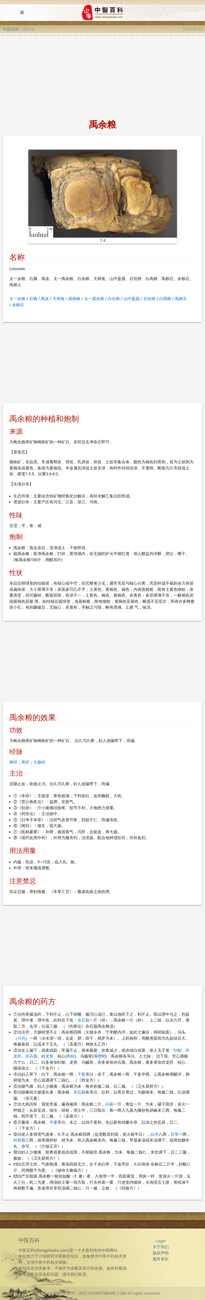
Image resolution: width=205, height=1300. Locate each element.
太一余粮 (17, 298)
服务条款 (161, 1259)
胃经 (25, 762)
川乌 (21, 1038)
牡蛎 (178, 1050)
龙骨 (49, 1056)
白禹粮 (165, 298)
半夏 (53, 1122)
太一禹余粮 (94, 298)
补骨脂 (19, 1140)
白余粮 (114, 298)
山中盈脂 (132, 298)
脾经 (13, 762)
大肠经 (39, 762)
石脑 (33, 298)
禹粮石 (181, 298)
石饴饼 (149, 298)
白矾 (109, 1104)
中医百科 (11, 29)
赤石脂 (83, 1020)
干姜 (81, 1074)
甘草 (175, 1134)
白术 (155, 1134)
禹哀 (45, 298)
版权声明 (161, 1253)
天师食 (59, 298)
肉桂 (71, 1056)
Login (160, 1241)
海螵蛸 (99, 1056)
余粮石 (18, 304)
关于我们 (161, 1247)
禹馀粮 (74, 298)
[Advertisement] (102, 76)
